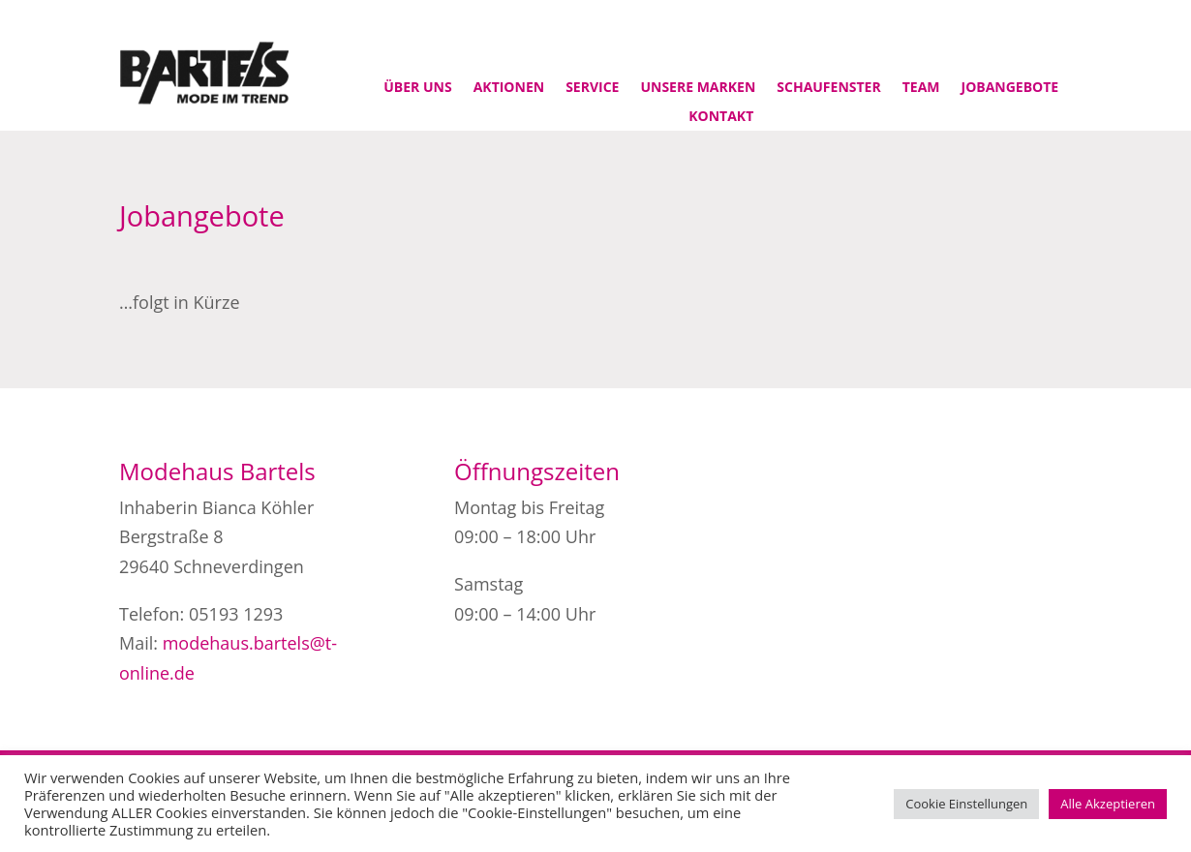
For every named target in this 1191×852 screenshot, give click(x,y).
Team (921, 88)
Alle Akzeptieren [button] (1107, 803)
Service (592, 88)
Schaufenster (828, 88)
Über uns (417, 88)
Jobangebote (1010, 88)
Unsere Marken (697, 88)
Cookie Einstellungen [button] (966, 803)
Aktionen (508, 88)
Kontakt (720, 117)
